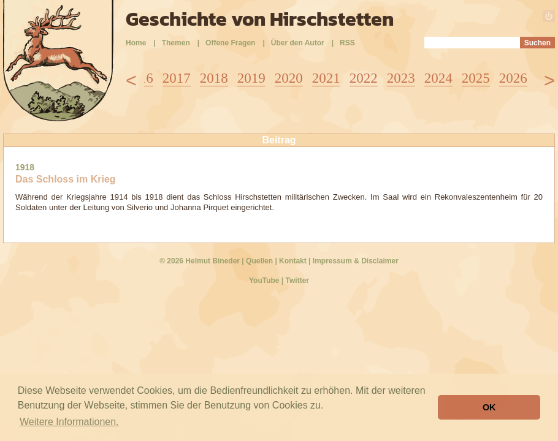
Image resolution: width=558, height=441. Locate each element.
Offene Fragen (230, 43)
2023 (401, 78)
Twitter (297, 280)
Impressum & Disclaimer (356, 261)
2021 (326, 78)
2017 (176, 78)
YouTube (264, 280)
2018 (214, 78)
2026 (513, 78)
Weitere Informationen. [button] (69, 422)
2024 (438, 78)
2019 (251, 78)
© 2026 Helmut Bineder (199, 261)
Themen (176, 43)
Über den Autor (297, 43)
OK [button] (489, 407)
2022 (364, 78)
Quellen (259, 261)
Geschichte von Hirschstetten (260, 19)
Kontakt (293, 261)
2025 (476, 78)
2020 (289, 78)
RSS (347, 43)
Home (136, 43)
